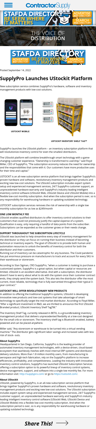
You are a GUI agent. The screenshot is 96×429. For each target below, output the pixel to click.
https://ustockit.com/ (65, 374)
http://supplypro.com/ (32, 374)
